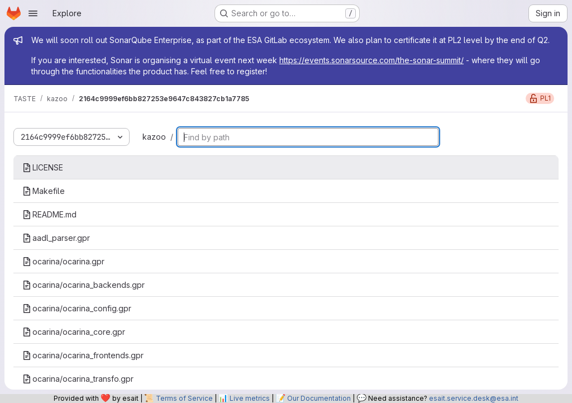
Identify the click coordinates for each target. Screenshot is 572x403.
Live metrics (250, 398)
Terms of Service (184, 398)
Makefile (43, 191)
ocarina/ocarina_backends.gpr (83, 285)
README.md (49, 214)
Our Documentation (319, 398)
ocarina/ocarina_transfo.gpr (78, 378)
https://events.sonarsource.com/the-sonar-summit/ (371, 60)
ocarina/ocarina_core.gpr (73, 331)
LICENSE (42, 167)
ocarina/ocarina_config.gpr (76, 308)
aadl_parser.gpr (56, 238)
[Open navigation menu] (33, 13)
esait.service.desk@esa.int (473, 398)
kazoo (154, 136)
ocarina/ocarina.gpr (63, 261)
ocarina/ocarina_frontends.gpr (83, 355)
